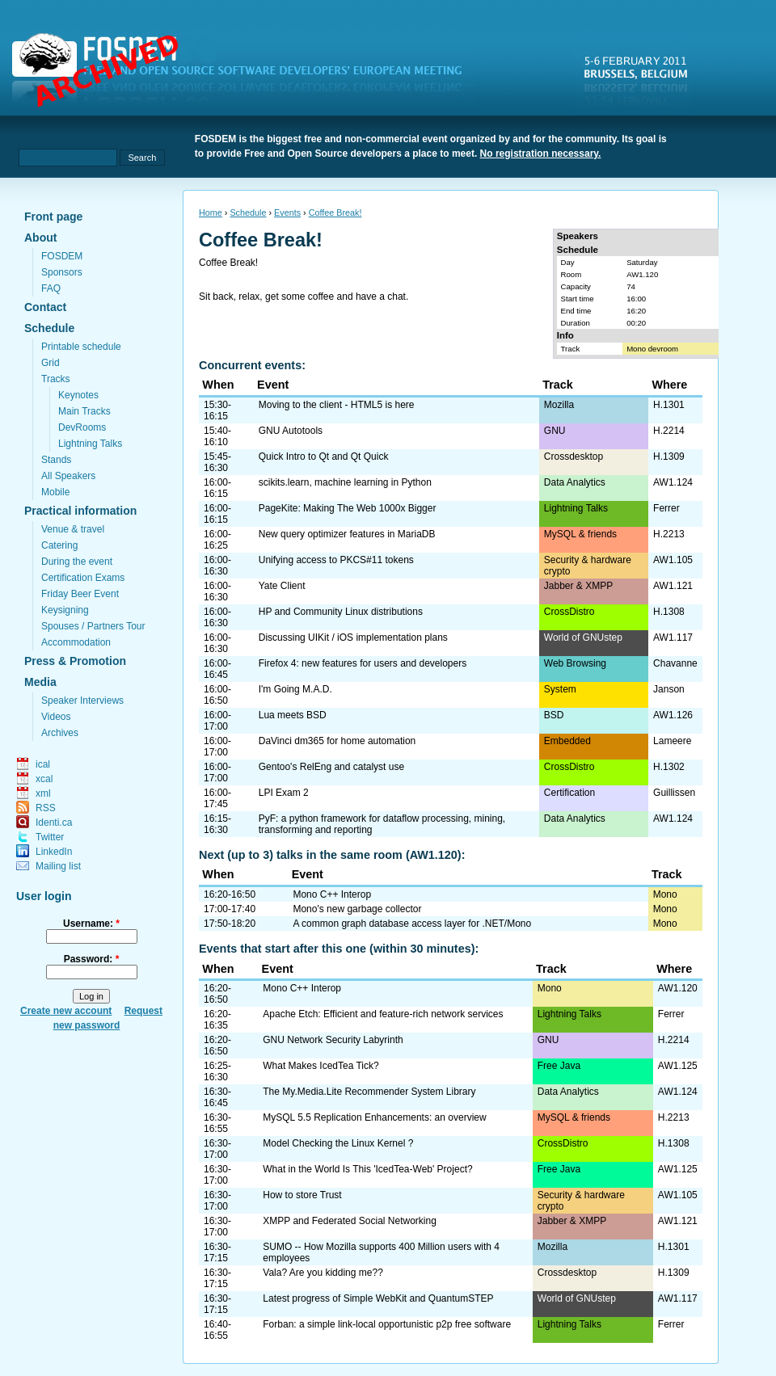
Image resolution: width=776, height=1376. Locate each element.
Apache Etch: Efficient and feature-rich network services (383, 1014)
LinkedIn (54, 851)
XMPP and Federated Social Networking (349, 1221)
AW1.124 (673, 482)
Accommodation (76, 642)
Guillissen (674, 792)
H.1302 (669, 766)
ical (43, 764)
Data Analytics (574, 482)
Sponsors (61, 272)
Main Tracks (84, 411)
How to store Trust (302, 1195)
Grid (50, 362)
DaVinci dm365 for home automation (337, 741)
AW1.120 (642, 274)
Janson (669, 689)
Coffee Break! (335, 212)
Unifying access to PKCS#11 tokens (336, 560)
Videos (55, 716)
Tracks (55, 379)
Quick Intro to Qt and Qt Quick (324, 456)
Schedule (49, 328)
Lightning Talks (90, 443)
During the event (76, 561)
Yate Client (282, 585)
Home (210, 212)
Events (287, 212)
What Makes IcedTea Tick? (320, 1065)
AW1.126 (673, 715)
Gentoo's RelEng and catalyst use (331, 766)
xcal (44, 779)
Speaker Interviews (82, 700)
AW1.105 (673, 560)
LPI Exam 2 (284, 792)
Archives (59, 732)
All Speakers (68, 476)
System (560, 689)
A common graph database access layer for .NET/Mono (412, 923)
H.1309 (669, 456)
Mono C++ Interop (332, 894)
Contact (45, 307)
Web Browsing (575, 663)
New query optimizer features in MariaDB (347, 534)
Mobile (55, 492)
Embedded (567, 741)
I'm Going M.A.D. (295, 689)
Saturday (641, 262)
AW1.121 (673, 585)
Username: (91, 923)
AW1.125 (678, 1065)
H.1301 (669, 404)
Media (40, 681)
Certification (569, 792)
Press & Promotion (75, 660)
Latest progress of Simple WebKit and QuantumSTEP (378, 1298)
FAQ (51, 288)
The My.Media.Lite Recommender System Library (369, 1091)
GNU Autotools (291, 430)
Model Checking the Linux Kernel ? (338, 1143)
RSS (46, 808)
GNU (555, 430)
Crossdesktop (573, 456)
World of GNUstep (583, 637)
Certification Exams (82, 577)
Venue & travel (72, 529)
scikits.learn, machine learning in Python (345, 482)
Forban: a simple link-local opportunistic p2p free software (387, 1324)
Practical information (80, 510)
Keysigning (65, 610)
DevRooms (82, 427)
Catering (59, 545)
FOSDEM (61, 256)
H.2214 (669, 430)
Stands (56, 459)
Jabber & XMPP (578, 585)
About (40, 237)
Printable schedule (81, 346)
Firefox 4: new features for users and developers (362, 663)
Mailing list (58, 866)
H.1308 (669, 611)
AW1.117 (673, 637)
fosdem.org (246, 73)
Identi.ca (54, 822)
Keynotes (78, 395)
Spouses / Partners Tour (93, 626)
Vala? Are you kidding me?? (323, 1272)
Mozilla (559, 404)
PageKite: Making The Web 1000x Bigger (347, 508)
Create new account (66, 1010)
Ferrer (666, 508)
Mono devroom (652, 348)
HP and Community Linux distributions (341, 611)
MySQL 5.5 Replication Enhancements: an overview (374, 1117)
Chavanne (675, 663)
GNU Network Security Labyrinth (333, 1040)
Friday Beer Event (80, 594)
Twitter (50, 837)
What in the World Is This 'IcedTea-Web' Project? (367, 1169)
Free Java (559, 1065)
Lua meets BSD (293, 715)
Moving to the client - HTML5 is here (337, 404)
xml (43, 793)
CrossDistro (569, 611)
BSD (554, 715)
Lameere (672, 741)
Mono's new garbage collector (357, 909)
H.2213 (669, 534)
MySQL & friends (580, 534)
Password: (92, 959)
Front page (53, 216)
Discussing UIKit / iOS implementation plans (353, 637)
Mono (665, 894)
